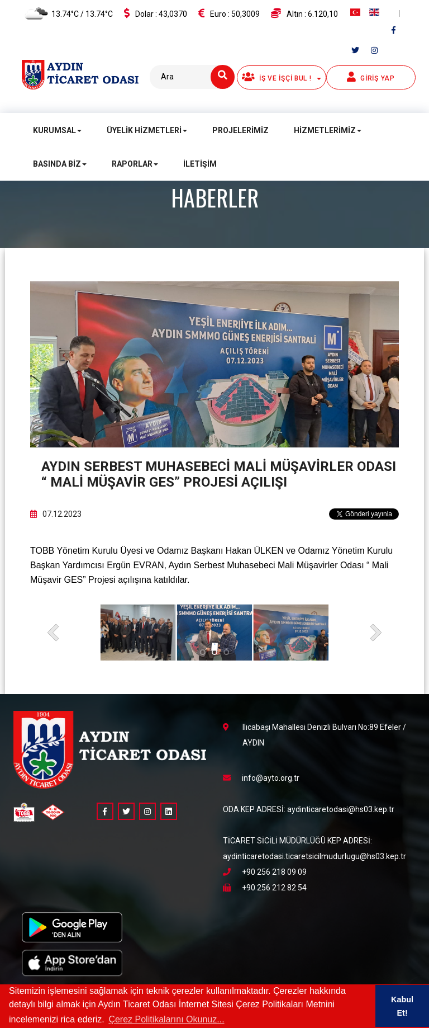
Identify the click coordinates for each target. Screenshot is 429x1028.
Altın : (304, 13)
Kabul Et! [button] (402, 1006)
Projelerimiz (240, 130)
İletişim (200, 163)
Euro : (229, 13)
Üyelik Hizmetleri (147, 130)
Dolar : (155, 13)
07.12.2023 (56, 514)
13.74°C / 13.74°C (67, 15)
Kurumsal (57, 130)
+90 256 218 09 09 (265, 871)
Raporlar (135, 163)
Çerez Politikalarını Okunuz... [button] (166, 1019)
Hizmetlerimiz (327, 130)
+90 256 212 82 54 (265, 887)
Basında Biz (60, 163)
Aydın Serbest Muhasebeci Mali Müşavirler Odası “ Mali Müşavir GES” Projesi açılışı (218, 474)
